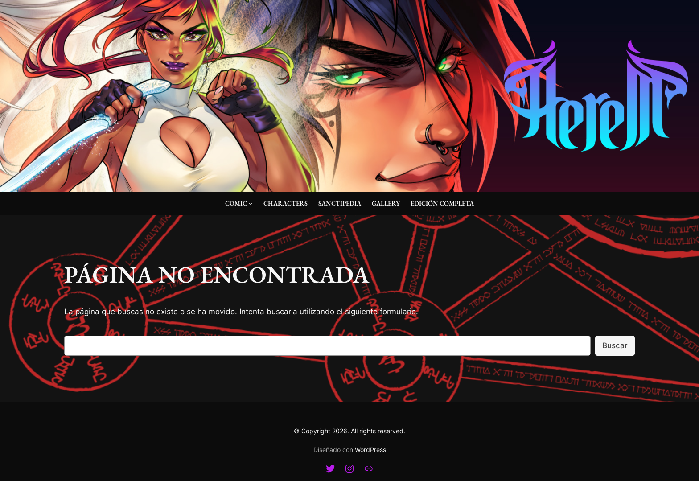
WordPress (370, 449)
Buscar (615, 345)
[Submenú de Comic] (251, 203)
